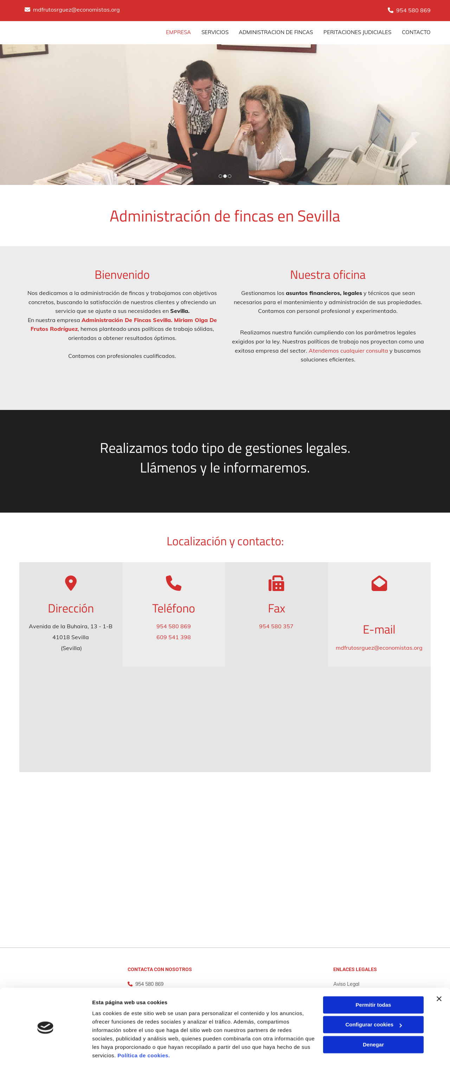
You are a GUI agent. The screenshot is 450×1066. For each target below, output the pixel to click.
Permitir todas (373, 982)
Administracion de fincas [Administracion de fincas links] (276, 32)
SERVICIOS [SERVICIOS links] (214, 32)
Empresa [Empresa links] (178, 32)
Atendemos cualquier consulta (348, 350)
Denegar (373, 1022)
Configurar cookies (373, 1002)
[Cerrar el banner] (439, 976)
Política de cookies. (143, 1033)
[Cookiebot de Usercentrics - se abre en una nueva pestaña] (45, 1052)
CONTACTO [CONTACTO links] (416, 32)
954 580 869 (413, 10)
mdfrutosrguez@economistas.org (76, 9)
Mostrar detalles (112, 1052)
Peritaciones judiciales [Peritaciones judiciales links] (357, 32)
